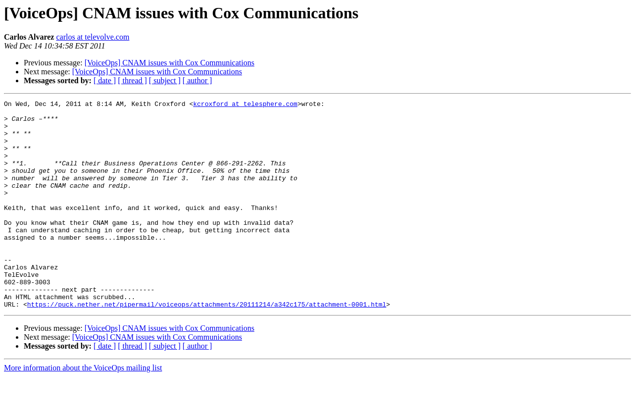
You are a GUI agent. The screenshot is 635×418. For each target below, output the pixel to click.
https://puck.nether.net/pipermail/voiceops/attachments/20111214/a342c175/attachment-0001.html (206, 345)
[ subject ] (165, 80)
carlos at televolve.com (92, 37)
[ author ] (197, 80)
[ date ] (105, 80)
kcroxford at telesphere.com (245, 105)
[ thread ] (132, 80)
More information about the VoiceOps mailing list (83, 409)
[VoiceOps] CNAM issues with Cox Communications (169, 62)
